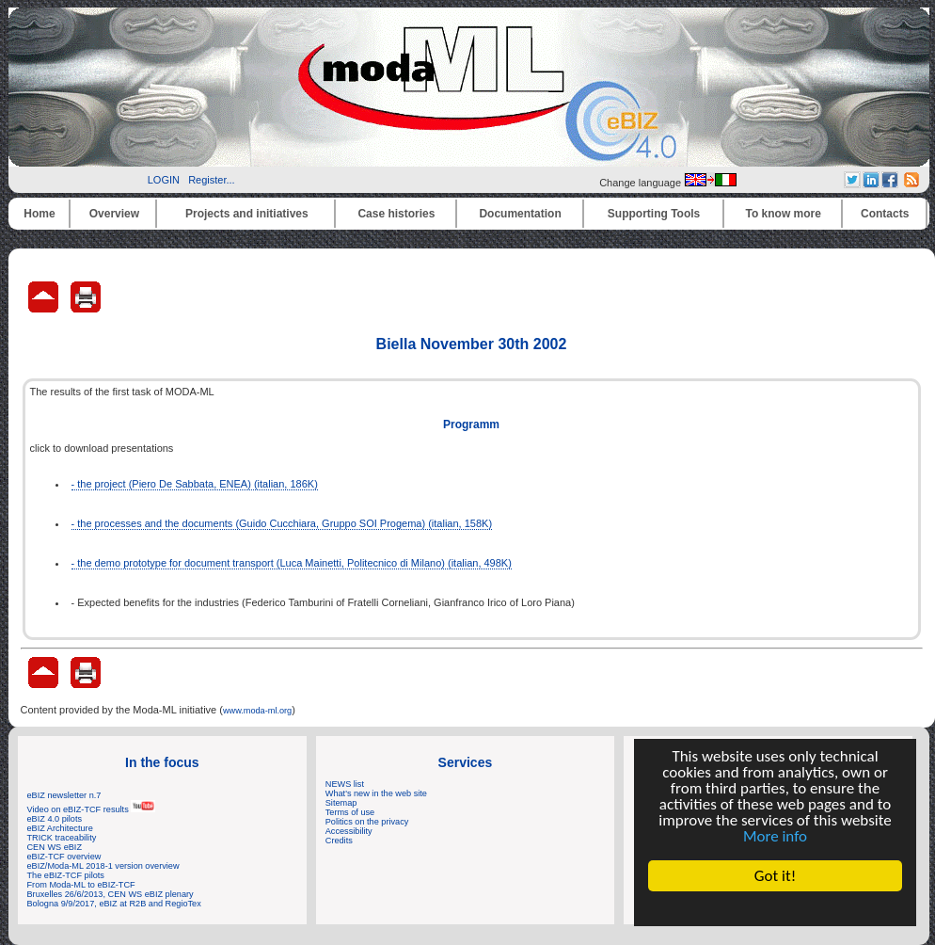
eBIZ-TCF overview (64, 856)
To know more (783, 213)
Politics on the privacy (367, 821)
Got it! (775, 876)
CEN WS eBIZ (55, 847)
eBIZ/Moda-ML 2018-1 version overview (103, 866)
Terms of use (349, 812)
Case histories (396, 213)
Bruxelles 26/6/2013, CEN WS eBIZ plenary (110, 894)
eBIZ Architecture (60, 828)
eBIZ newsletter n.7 (64, 795)
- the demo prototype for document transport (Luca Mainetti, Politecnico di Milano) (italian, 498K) (291, 563)
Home (39, 213)
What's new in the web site (376, 793)
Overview (114, 213)
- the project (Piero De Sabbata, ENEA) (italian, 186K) (194, 483)
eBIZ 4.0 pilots (55, 819)
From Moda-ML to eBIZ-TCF (81, 884)
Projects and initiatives (247, 213)
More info (775, 836)
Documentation (520, 213)
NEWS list (344, 784)
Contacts (885, 213)
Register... (211, 179)
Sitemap (341, 803)
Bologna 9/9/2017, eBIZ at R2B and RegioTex (114, 903)
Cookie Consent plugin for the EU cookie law (775, 908)
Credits (339, 840)
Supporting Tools (654, 213)
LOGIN (164, 179)
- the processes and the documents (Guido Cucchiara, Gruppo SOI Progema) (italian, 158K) (282, 523)
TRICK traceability (62, 837)
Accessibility (348, 831)
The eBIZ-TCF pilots (65, 875)
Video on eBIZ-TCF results (91, 809)
